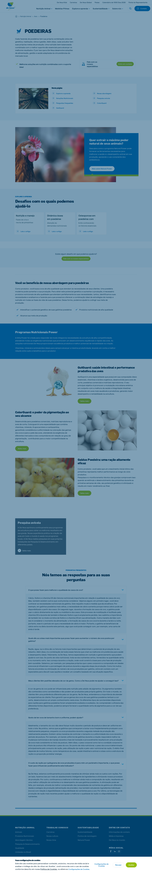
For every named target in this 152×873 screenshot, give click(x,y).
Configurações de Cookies (101, 865)
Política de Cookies (48, 869)
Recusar (118, 865)
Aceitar (131, 865)
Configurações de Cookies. (79, 869)
